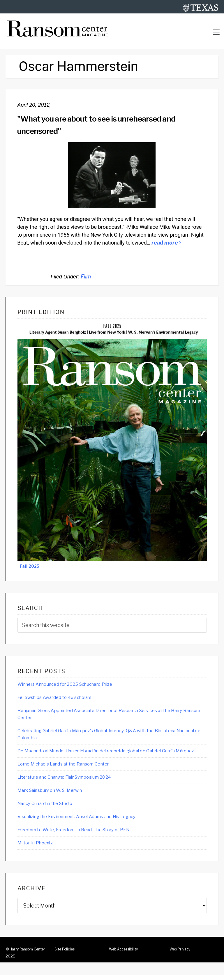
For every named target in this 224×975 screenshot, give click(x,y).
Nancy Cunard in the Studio (50, 815)
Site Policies (66, 961)
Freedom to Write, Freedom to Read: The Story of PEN (83, 842)
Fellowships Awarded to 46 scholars (61, 699)
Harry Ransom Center (30, 961)
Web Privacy (181, 961)
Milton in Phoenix (38, 855)
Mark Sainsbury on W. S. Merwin (56, 801)
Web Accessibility (125, 961)
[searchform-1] (112, 626)
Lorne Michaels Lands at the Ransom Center (71, 774)
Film (86, 278)
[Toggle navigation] (216, 33)
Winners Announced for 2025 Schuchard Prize (73, 685)
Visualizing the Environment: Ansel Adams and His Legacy (87, 828)
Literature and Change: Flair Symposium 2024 (73, 788)
